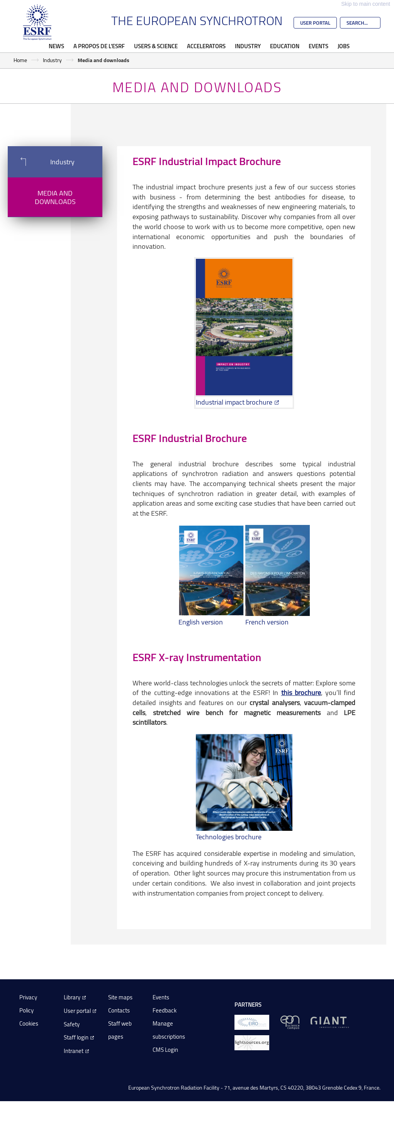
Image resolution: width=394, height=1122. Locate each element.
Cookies (28, 1023)
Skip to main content (365, 4)
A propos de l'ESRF (99, 46)
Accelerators (206, 46)
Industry (248, 46)
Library (72, 997)
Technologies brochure (229, 836)
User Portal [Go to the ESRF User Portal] (315, 22)
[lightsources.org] (251, 1042)
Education (284, 46)
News (56, 46)
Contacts (119, 1010)
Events (318, 46)
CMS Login (165, 1050)
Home (20, 60)
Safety (72, 1024)
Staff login (76, 1037)
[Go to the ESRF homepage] (37, 22)
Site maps (120, 997)
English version (200, 621)
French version (267, 621)
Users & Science (156, 46)
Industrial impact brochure (234, 402)
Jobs (344, 46)
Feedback (165, 1010)
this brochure (301, 692)
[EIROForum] (251, 1021)
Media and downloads (55, 197)
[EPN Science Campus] (289, 1021)
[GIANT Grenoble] (330, 1021)
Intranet (73, 1051)
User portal (77, 1011)
